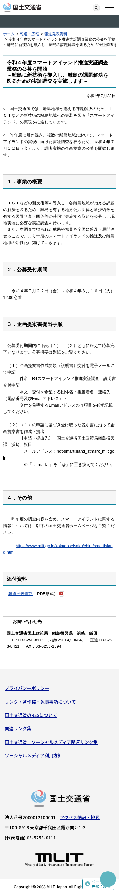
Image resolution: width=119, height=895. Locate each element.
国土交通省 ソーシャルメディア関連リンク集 (51, 742)
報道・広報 (29, 34)
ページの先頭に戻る (101, 884)
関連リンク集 (18, 728)
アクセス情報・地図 (80, 817)
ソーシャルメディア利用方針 (33, 755)
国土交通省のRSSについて (31, 715)
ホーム (9, 34)
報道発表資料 (55, 34)
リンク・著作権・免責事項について (40, 702)
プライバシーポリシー (27, 688)
